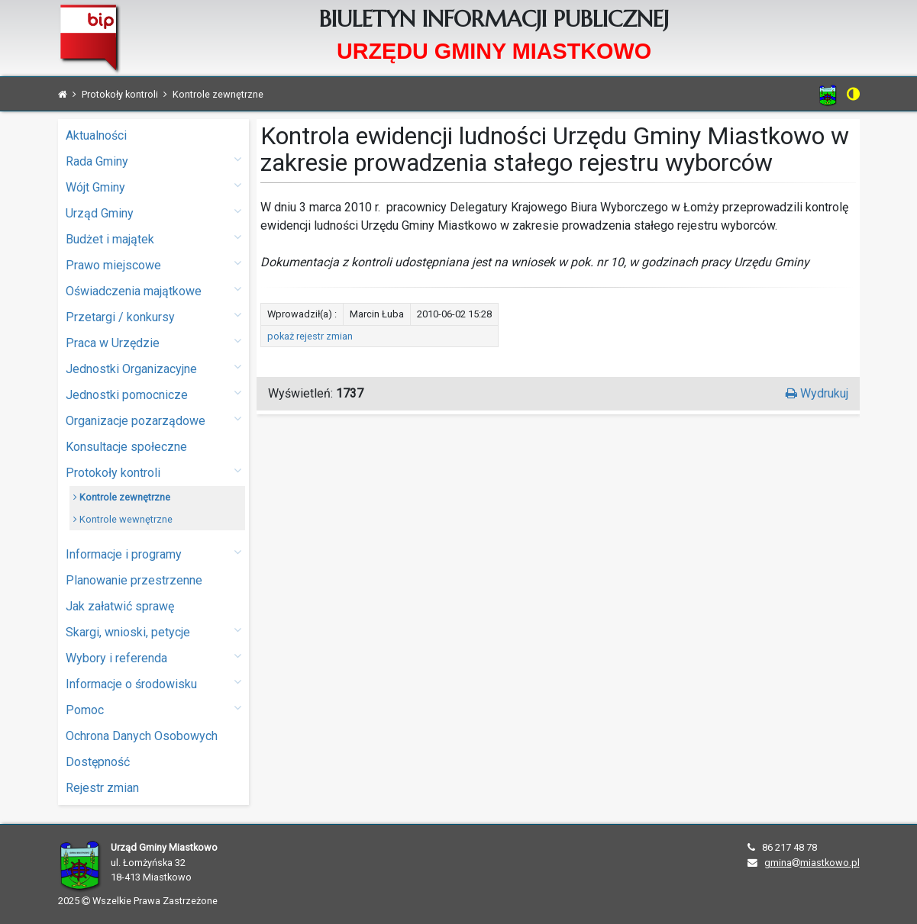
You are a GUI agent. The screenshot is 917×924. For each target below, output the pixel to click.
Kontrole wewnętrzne (123, 519)
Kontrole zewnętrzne (121, 497)
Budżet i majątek (153, 238)
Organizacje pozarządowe (153, 420)
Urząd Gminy (153, 212)
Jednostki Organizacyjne (153, 368)
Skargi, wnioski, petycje (153, 631)
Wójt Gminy (153, 187)
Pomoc (153, 709)
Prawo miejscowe (153, 264)
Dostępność (98, 762)
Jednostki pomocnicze (153, 394)
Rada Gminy (153, 161)
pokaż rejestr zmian (310, 336)
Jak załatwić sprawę (120, 606)
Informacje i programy (153, 554)
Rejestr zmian (102, 788)
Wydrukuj (817, 393)
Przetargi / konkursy (153, 316)
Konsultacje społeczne (126, 446)
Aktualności (96, 135)
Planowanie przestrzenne (134, 580)
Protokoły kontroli (153, 472)
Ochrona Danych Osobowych (142, 736)
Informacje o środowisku (153, 683)
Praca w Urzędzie (153, 342)
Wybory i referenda (153, 657)
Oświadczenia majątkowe (153, 290)
